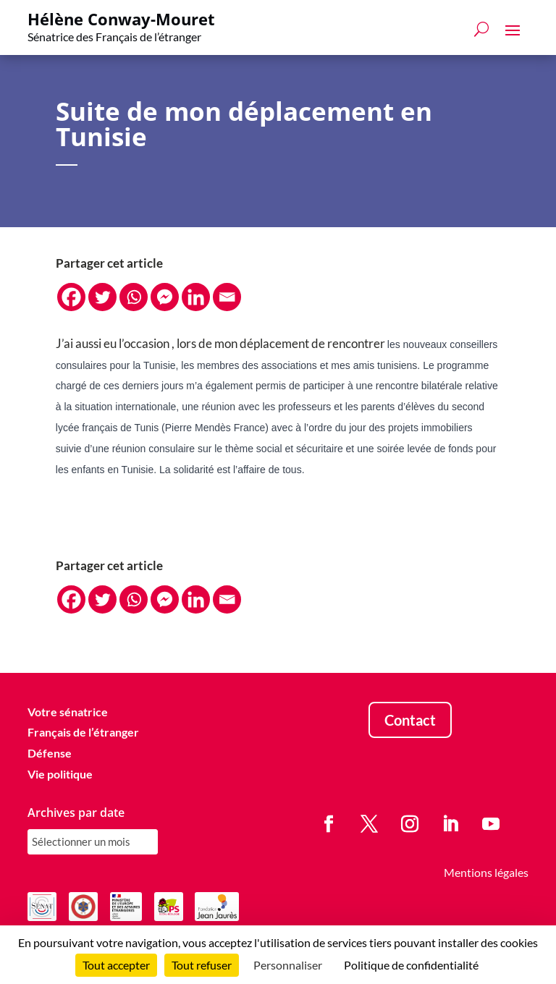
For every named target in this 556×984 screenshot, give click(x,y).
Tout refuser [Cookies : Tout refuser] (202, 965)
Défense (50, 753)
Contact (410, 720)
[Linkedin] (196, 297)
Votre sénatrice (68, 711)
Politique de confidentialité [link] (411, 965)
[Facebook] (71, 297)
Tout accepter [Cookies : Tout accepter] (116, 965)
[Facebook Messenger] (165, 297)
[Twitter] (102, 297)
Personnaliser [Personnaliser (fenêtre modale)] (287, 965)
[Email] (227, 297)
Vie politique (60, 774)
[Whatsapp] (133, 297)
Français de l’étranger (83, 732)
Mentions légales (486, 872)
